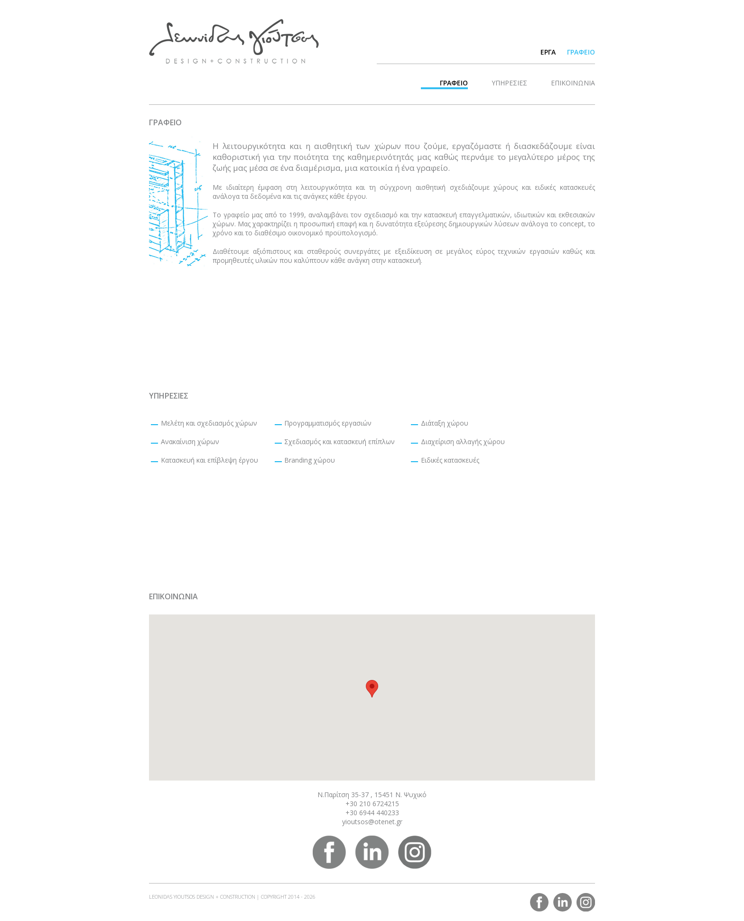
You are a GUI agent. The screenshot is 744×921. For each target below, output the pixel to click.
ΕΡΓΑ (548, 51)
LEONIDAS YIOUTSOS (234, 41)
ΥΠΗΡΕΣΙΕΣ (509, 82)
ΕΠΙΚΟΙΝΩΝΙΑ (573, 82)
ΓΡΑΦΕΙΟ (581, 51)
